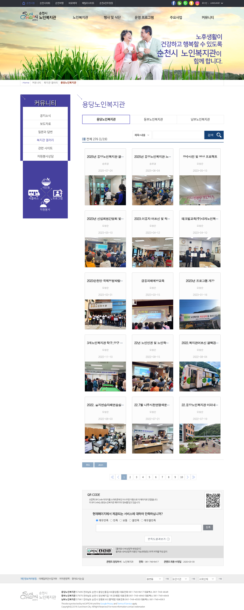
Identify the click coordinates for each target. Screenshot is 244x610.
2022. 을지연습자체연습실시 (105, 405)
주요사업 (176, 18)
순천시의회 (45, 3)
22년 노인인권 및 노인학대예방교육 (157, 343)
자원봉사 (45, 209)
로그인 (204, 3)
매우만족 (103, 520)
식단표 (46, 187)
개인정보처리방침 (28, 578)
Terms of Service (124, 604)
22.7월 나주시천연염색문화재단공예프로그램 (163, 405)
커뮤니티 (208, 18)
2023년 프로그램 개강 (200, 281)
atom (100, 464)
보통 (125, 520)
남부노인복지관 (200, 119)
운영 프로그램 (144, 18)
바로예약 (73, 3)
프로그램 (58, 198)
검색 (210, 135)
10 (181, 477)
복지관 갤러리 (45, 140)
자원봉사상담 (45, 156)
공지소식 (45, 116)
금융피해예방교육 (152, 281)
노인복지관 (80, 18)
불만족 (135, 520)
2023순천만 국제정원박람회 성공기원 (111, 281)
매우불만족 (150, 520)
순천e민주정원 (106, 3)
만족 (115, 520)
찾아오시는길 (78, 578)
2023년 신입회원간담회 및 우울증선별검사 (114, 219)
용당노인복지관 (106, 119)
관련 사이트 (45, 148)
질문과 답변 (45, 132)
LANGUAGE (215, 3)
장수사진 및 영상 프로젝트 (200, 156)
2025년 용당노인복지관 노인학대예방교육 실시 (164, 156)
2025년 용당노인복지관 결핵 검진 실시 (112, 156)
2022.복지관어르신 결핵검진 (200, 343)
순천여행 (59, 3)
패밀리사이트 (88, 3)
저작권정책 (64, 578)
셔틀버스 (34, 198)
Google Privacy (107, 604)
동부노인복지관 (153, 119)
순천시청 (30, 3)
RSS (88, 464)
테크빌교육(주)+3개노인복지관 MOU (205, 219)
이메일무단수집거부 (48, 578)
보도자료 (45, 124)
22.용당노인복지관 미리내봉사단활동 (205, 405)
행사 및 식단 (112, 18)
